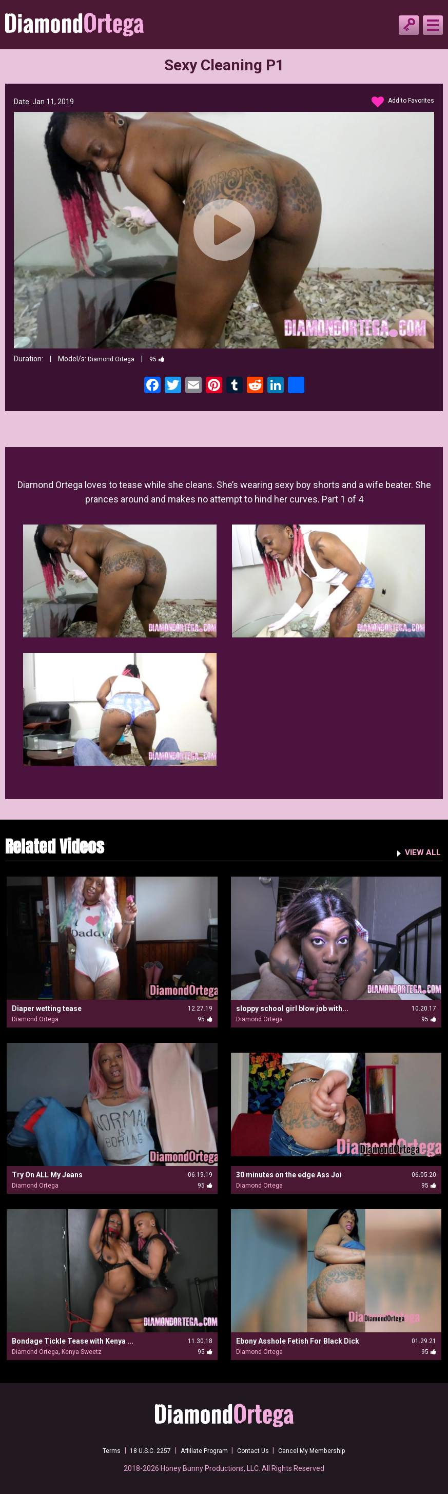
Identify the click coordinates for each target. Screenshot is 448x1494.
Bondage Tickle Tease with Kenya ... (72, 1341)
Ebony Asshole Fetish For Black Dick (297, 1341)
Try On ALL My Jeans (47, 1175)
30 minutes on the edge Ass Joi (289, 1175)
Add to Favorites (399, 102)
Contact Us (257, 1450)
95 (164, 359)
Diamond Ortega (114, 359)
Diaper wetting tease (47, 1008)
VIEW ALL (421, 851)
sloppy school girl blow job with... (292, 1008)
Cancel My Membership (323, 1450)
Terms (98, 1450)
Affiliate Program (202, 1450)
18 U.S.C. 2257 (142, 1450)
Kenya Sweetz (82, 1351)
